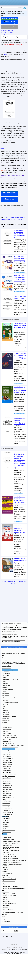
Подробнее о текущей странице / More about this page (7, 32)
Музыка (5, 722)
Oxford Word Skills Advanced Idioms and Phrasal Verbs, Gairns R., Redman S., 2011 (19, 278)
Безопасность (6, 905)
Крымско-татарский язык (9, 774)
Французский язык (8, 752)
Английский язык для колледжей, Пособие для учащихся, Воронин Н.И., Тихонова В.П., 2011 (19, 420)
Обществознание (7, 727)
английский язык (5, 219)
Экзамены (4, 660)
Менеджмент (6, 818)
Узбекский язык (7, 770)
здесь (5, 54)
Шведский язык (7, 793)
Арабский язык (7, 778)
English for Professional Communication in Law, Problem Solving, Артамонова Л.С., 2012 (20, 356)
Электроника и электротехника (11, 841)
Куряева (6, 217)
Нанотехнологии (7, 845)
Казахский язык (7, 781)
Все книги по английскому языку (11, 629)
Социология (6, 693)
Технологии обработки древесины (12, 862)
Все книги (4, 914)
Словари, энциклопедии (9, 903)
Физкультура (6, 720)
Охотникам (6, 852)
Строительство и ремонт (9, 856)
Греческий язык (7, 783)
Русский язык (6, 673)
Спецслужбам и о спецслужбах (11, 886)
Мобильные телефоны (9, 854)
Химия (4, 681)
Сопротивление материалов (10, 747)
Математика (6, 671)
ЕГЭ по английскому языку (10, 634)
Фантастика (6, 892)
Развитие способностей (9, 879)
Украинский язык (7, 762)
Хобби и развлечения (8, 839)
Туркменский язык (7, 810)
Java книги (5, 871)
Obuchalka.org (6, 949)
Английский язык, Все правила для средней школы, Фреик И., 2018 (20, 325)
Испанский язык (7, 754)
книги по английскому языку (17, 217)
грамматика (20, 219)
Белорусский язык (8, 764)
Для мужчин (6, 897)
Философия (6, 714)
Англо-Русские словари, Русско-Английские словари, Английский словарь (14, 626)
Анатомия (5, 698)
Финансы (5, 824)
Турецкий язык (7, 779)
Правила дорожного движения (11, 697)
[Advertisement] (9, 67)
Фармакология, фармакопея (10, 843)
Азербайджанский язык (9, 776)
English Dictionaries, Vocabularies (11, 623)
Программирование (8, 882)
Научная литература (8, 743)
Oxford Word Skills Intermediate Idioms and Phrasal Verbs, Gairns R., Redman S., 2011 (20, 259)
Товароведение (7, 832)
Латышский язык (7, 785)
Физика (5, 677)
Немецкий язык (7, 756)
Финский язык (6, 803)
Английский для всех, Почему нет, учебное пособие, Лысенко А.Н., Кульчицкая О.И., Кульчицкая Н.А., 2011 (20, 500)
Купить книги (6, 877)
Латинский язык (7, 760)
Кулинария (5, 907)
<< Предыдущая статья (8, 581)
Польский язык (7, 787)
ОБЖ (4, 706)
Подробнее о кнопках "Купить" (12, 37)
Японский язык (7, 795)
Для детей (5, 687)
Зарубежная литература (9, 735)
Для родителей (7, 741)
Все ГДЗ (4, 655)
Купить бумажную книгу (9, 192)
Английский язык (7, 751)
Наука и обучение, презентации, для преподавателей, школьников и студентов (13, 663)
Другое (3, 916)
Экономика (6, 822)
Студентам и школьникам (10, 737)
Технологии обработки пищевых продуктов (14, 860)
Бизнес (4, 828)
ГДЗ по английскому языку (9, 631)
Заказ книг (5, 869)
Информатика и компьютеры (10, 679)
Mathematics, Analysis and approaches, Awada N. (20, 560)
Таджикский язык (7, 814)
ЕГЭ (3, 657)
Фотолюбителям (7, 837)
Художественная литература (10, 702)
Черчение (5, 710)
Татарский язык (7, 768)
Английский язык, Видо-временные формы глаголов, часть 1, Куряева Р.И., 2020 (20, 234)
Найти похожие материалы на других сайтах (9, 26)
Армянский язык (7, 766)
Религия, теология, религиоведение (12, 725)
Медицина (5, 884)
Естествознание (7, 733)
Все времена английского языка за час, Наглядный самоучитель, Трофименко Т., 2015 (20, 528)
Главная (4, 650)
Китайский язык (7, 801)
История (5, 708)
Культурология (7, 739)
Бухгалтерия (6, 826)
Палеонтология (7, 729)
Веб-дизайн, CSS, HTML (9, 895)
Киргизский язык (7, 808)
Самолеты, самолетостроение (11, 850)
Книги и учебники (6, 666)
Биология (5, 683)
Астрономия (6, 718)
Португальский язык (8, 789)
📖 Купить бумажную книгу (9, 18)
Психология (6, 712)
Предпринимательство (9, 830)
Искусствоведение (8, 689)
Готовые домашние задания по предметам (13, 653)
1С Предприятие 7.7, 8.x (9, 893)
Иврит (4, 799)
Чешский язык (6, 791)
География (6, 731)
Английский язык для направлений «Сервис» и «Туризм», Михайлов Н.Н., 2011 (20, 389)
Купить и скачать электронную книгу (9, 198)
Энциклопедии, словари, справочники (12, 912)
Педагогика (6, 695)
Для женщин (6, 875)
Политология (6, 685)
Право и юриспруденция (9, 716)
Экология (5, 724)
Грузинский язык (7, 806)
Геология (5, 867)
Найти (3, 919)
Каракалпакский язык (8, 812)
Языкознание (6, 805)
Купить (2, 148)
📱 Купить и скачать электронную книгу (9, 22)
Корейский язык (7, 772)
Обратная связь (6, 921)
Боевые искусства (8, 909)
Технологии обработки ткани (10, 858)
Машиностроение (7, 873)
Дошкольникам (7, 668)
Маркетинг (5, 820)
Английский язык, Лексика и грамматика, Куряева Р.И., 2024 (20, 296)
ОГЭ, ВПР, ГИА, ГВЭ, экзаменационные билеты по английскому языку (13, 640)
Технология (6, 691)
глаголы (13, 219)
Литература (6, 675)
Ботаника (5, 700)
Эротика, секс (6, 901)
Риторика (5, 704)
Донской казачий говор (9, 797)
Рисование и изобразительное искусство (14, 745)
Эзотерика (5, 835)
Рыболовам (6, 899)
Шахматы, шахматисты (9, 881)
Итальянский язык (8, 758)
